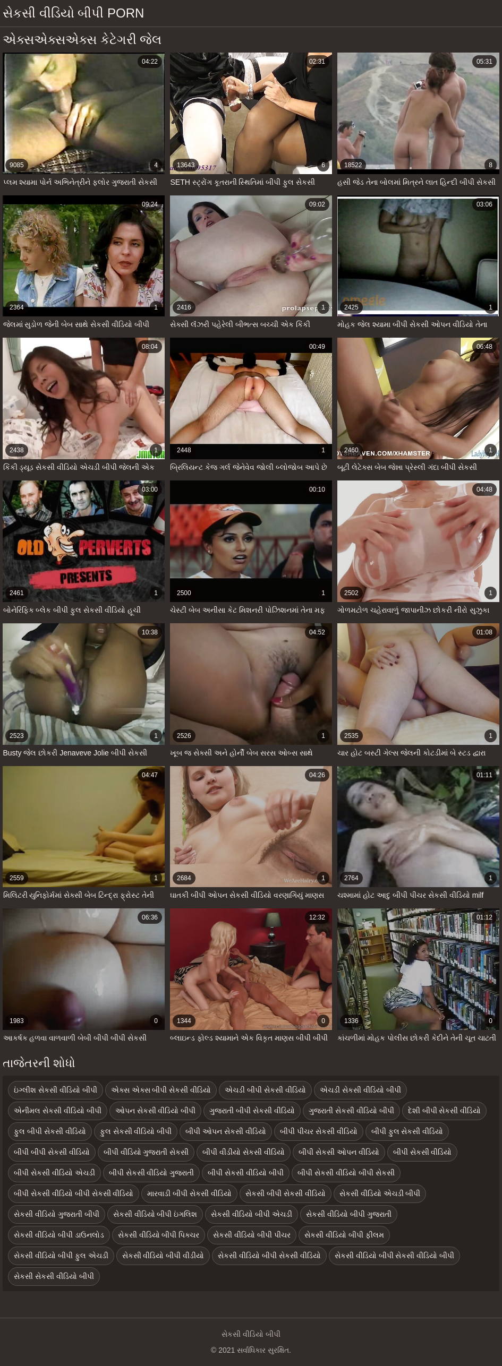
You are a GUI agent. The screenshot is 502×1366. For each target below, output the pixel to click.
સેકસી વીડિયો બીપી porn (73, 13)
